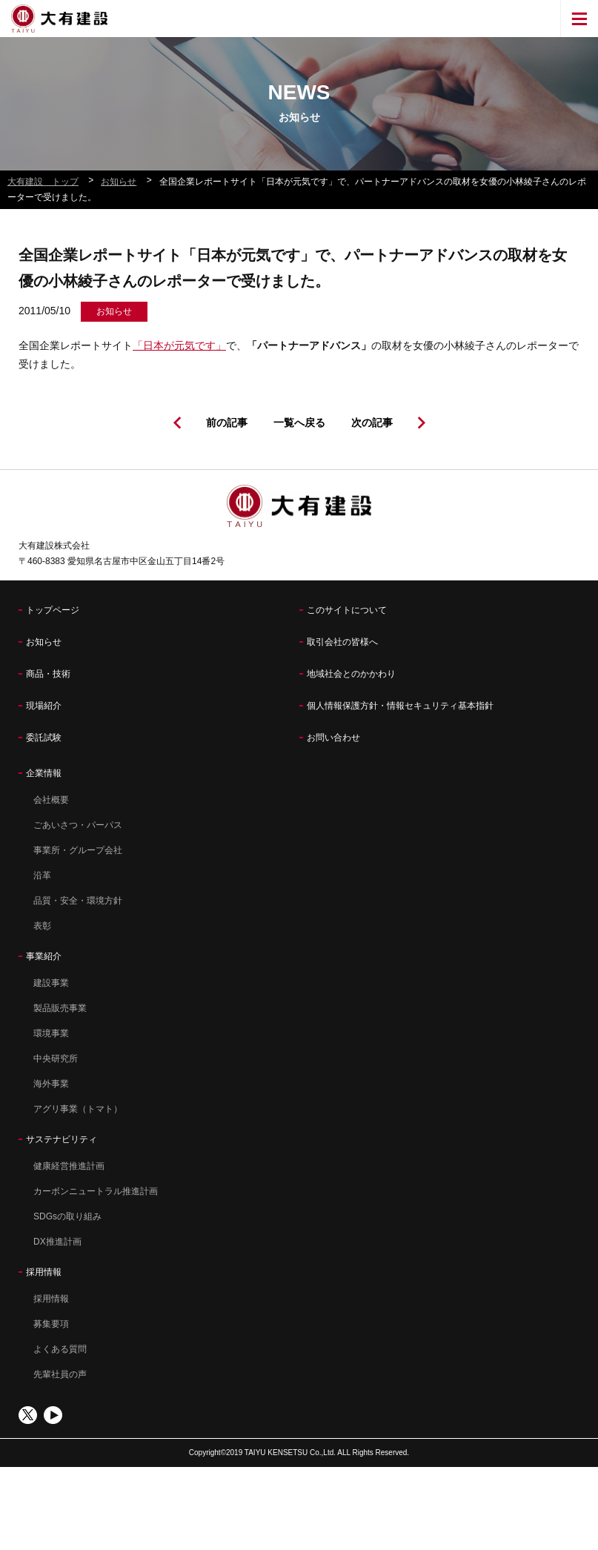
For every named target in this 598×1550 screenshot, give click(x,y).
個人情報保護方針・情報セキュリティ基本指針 (400, 706)
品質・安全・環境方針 (77, 900)
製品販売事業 (60, 1008)
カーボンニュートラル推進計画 (95, 1191)
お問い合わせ (333, 737)
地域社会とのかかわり (351, 674)
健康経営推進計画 (68, 1166)
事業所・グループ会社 (77, 850)
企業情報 (44, 773)
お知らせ (44, 642)
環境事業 (51, 1033)
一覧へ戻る (299, 422)
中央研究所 (55, 1058)
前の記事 (226, 422)
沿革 (42, 875)
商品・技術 (48, 674)
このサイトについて (347, 610)
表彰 (42, 926)
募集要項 (51, 1324)
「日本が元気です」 (179, 345)
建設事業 (51, 983)
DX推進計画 (57, 1241)
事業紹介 (44, 956)
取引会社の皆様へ (342, 642)
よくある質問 (60, 1349)
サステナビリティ (61, 1139)
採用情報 (44, 1272)
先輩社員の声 (60, 1374)
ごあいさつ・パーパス (77, 825)
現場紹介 (44, 706)
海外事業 (51, 1084)
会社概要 (51, 800)
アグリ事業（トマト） (77, 1109)
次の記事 (372, 422)
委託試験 (44, 737)
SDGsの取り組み (67, 1216)
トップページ (52, 610)
